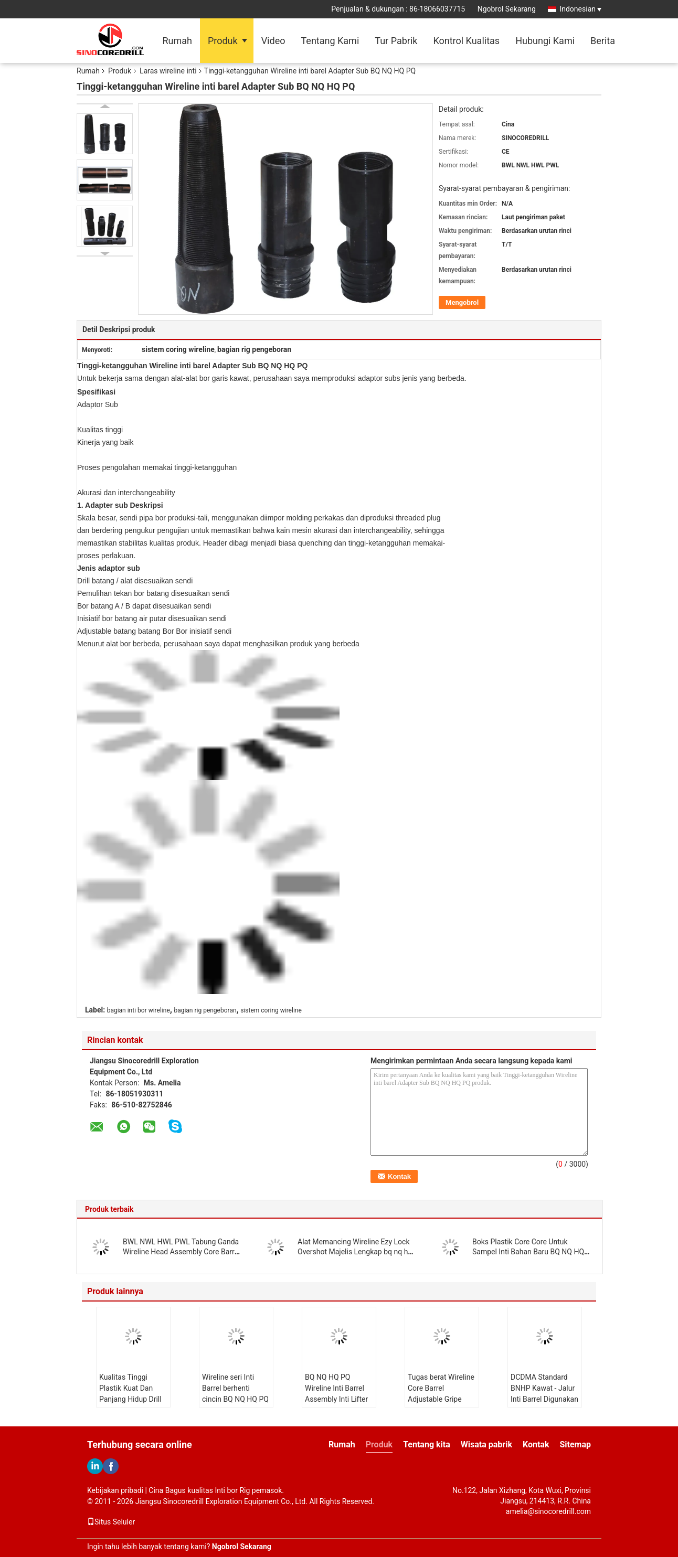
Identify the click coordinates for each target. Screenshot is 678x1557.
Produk (223, 40)
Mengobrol (462, 302)
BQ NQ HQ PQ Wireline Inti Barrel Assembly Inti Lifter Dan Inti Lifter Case (336, 1393)
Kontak (536, 1444)
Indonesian (580, 9)
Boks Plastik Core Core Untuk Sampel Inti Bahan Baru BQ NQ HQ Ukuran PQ (528, 1252)
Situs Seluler (111, 1522)
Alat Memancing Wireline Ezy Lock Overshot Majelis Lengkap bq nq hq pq (355, 1252)
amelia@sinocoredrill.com (548, 1511)
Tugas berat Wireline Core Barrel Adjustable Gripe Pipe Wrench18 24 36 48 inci (441, 1399)
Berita (602, 40)
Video (273, 40)
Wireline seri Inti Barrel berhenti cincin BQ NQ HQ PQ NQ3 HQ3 (235, 1393)
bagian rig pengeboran (205, 1010)
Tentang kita (426, 1444)
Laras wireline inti (168, 71)
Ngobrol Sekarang (507, 9)
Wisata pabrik (486, 1444)
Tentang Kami (330, 40)
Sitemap (575, 1444)
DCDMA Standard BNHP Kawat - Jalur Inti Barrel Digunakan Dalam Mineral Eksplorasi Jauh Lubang (544, 1404)
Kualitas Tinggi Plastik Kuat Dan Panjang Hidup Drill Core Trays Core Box (132, 1393)
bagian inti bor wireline (138, 1010)
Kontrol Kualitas (466, 40)
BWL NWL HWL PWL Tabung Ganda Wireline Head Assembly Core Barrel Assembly (181, 1252)
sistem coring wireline (271, 1010)
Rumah (177, 40)
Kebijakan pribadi (115, 1490)
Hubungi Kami (545, 40)
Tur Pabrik (396, 40)
